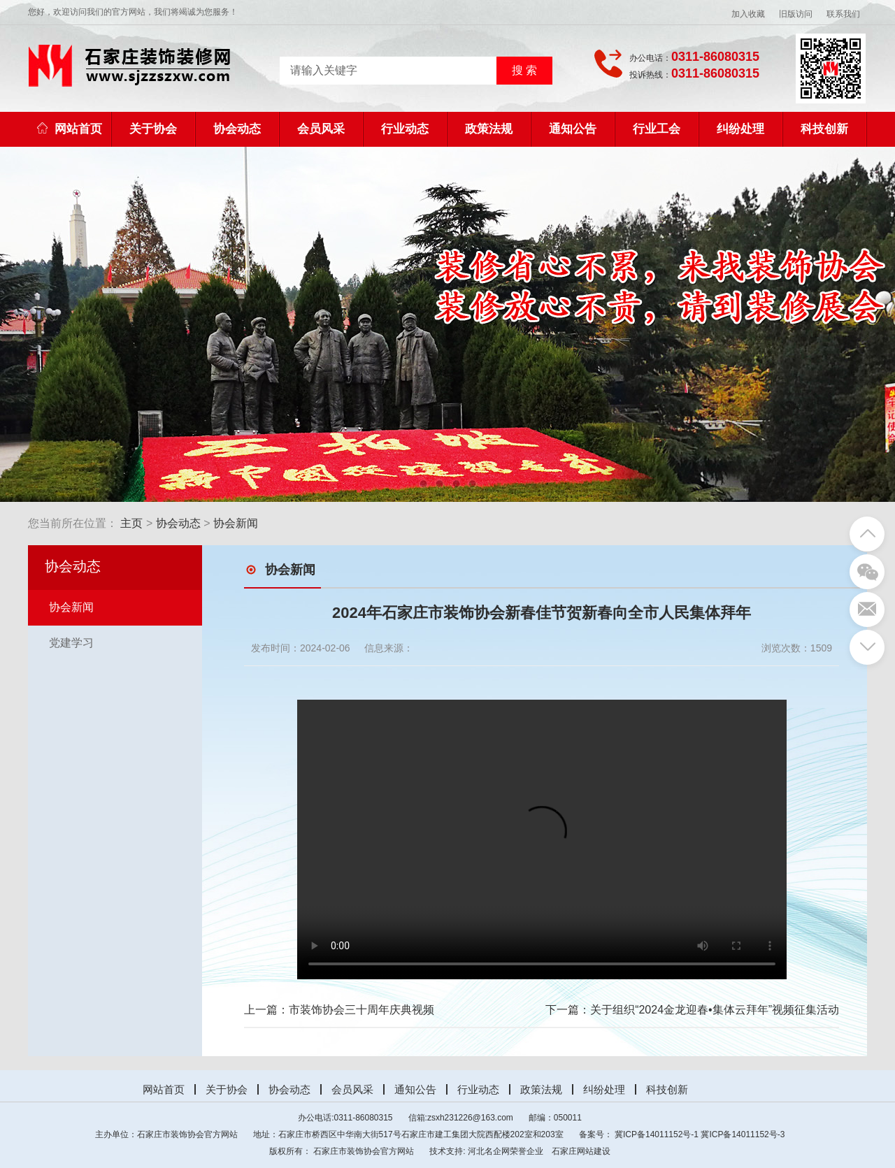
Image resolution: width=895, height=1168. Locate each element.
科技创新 (824, 129)
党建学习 (71, 643)
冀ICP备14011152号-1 (657, 1134)
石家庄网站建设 (581, 1151)
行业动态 (405, 129)
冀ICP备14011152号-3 (743, 1134)
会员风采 (321, 129)
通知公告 (572, 129)
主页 (131, 523)
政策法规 (489, 129)
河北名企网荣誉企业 (505, 1151)
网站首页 (69, 129)
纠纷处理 (740, 129)
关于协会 (153, 129)
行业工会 (656, 129)
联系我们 (843, 14)
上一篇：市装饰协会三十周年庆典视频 (339, 1010)
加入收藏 (748, 14)
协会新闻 (235, 523)
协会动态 (237, 129)
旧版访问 (795, 14)
